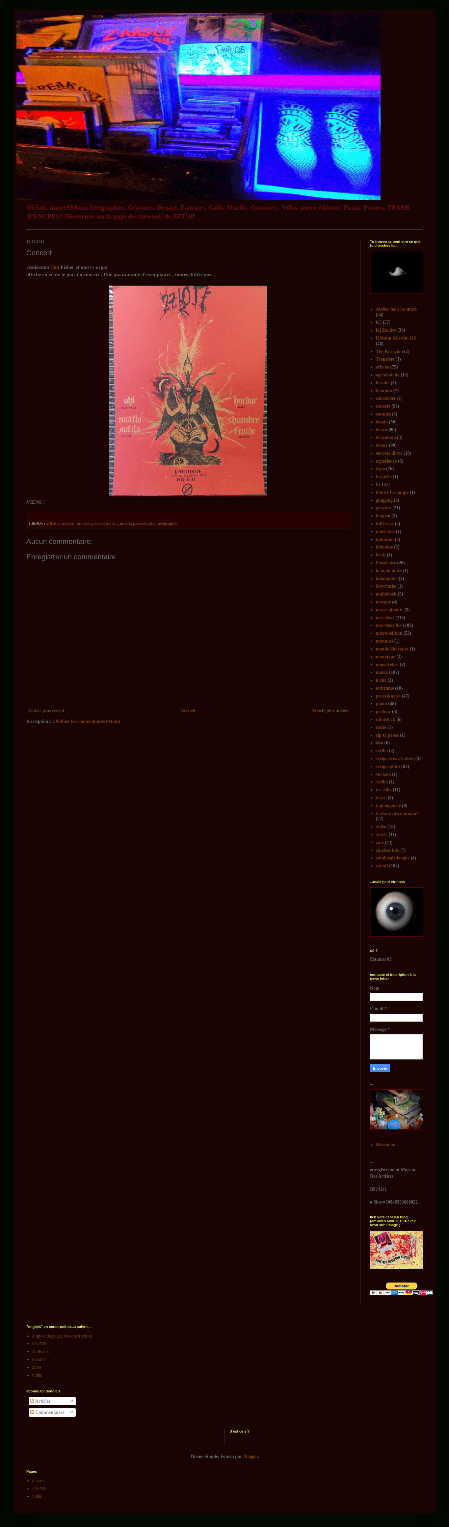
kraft (381, 554)
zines (37, 1367)
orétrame (385, 688)
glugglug (384, 500)
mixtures (384, 641)
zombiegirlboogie (393, 857)
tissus (381, 797)
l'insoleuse (386, 562)
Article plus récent (46, 710)
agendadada (388, 374)
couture (383, 414)
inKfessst (385, 523)
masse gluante (390, 609)
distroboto (386, 437)
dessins (38, 1359)
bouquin (384, 390)
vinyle (382, 834)
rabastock (385, 719)
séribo (382, 781)
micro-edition (389, 633)
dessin (382, 422)
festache (384, 476)
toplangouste (388, 805)
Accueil (188, 710)
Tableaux (40, 1351)
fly (378, 484)
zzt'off (382, 865)
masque (383, 601)
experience (386, 461)
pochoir (383, 711)
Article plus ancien (330, 710)
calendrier (386, 398)
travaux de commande (398, 813)
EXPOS (39, 1343)
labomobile (387, 578)
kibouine (384, 547)
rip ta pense (387, 735)
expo (380, 468)
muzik (125, 524)
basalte (383, 382)
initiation (385, 539)
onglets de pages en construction (62, 1336)
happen (383, 515)
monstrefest (387, 664)
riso (379, 742)
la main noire (389, 570)
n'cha (381, 680)
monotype (385, 656)
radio (381, 727)
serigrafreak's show (395, 758)
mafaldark (386, 594)
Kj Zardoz (386, 330)
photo (381, 703)
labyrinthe (386, 586)
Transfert (385, 359)
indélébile (385, 531)
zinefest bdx (387, 850)
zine (380, 842)
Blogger (250, 1456)
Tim (55, 267)
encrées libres (389, 453)
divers (382, 445)
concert (66, 524)
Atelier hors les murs (396, 309)
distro (381, 429)
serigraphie (167, 524)
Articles (40, 1401)
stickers (383, 774)
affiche (52, 524)
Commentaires (47, 1412)
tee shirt (384, 789)
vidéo (381, 826)
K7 (379, 322)
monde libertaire (392, 649)
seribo (382, 750)
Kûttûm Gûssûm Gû (396, 338)
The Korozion (389, 351)
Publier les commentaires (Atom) (87, 721)
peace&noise (144, 524)
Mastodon (386, 1144)
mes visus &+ (106, 524)
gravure (383, 507)
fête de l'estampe (392, 492)
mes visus (83, 524)
